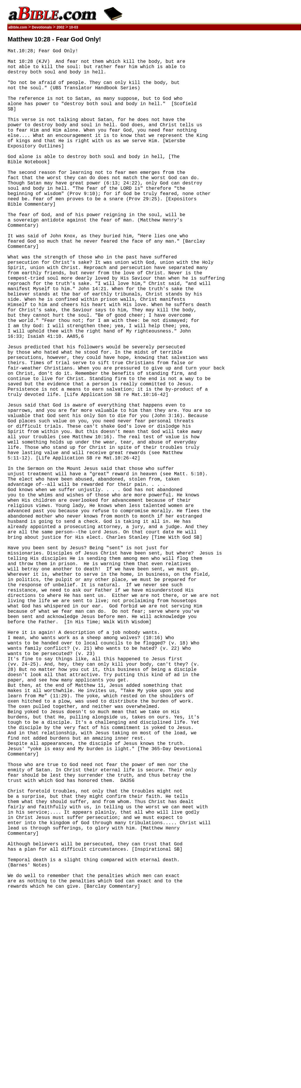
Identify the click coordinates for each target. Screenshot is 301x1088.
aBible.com (17, 27)
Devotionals (42, 27)
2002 (60, 27)
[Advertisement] (272, 124)
